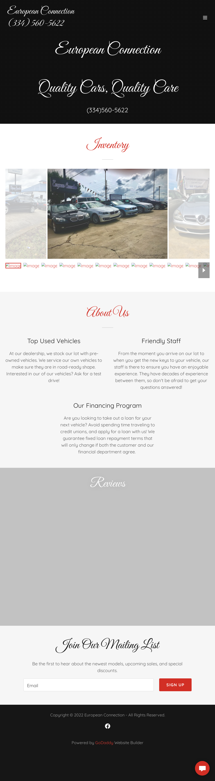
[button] (205, 17)
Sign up (175, 684)
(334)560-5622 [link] (107, 110)
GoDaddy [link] (104, 742)
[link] (40, 24)
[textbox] (88, 684)
